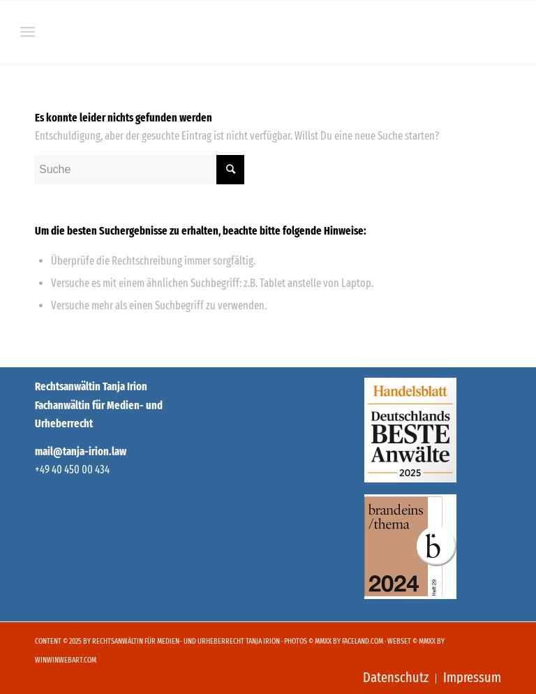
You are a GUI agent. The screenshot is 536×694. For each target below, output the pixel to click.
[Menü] (27, 32)
